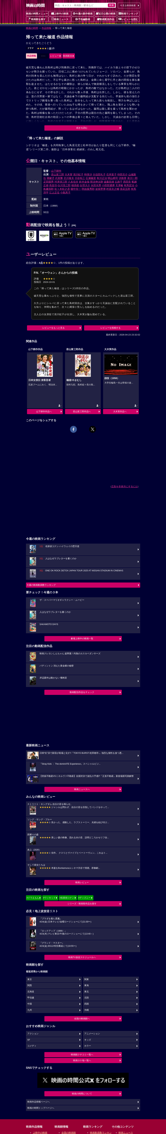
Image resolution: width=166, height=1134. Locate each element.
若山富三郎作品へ (82, 411)
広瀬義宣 (91, 178)
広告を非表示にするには (124, 486)
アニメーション (92, 1033)
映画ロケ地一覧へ (82, 1060)
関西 (29, 985)
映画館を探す (37, 19)
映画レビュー (82, 882)
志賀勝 (59, 178)
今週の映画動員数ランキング (41, 585)
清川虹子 (78, 174)
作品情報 (46, 28)
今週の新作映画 (83, 13)
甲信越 (30, 997)
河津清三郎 (60, 181)
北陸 (86, 997)
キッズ (87, 1040)
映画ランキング (128, 13)
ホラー (87, 1046)
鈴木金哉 (84, 181)
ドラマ (30, 48)
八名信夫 (73, 181)
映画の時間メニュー (37, 13)
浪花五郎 (125, 188)
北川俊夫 (69, 178)
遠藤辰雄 (109, 181)
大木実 (68, 174)
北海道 (30, 991)
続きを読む (82, 128)
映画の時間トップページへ (40, 1108)
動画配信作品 (105, 19)
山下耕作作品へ (44, 411)
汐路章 (122, 178)
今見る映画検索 (128, 5)
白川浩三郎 (64, 185)
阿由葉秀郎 (88, 188)
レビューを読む (128, 19)
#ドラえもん (33, 897)
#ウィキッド (49, 897)
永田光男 (96, 185)
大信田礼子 (99, 174)
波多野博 (100, 188)
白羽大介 (85, 185)
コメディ (31, 1046)
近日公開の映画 (105, 13)
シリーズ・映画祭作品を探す (82, 903)
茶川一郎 (132, 178)
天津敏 (119, 185)
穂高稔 (75, 185)
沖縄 (86, 1010)
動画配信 (67, 56)
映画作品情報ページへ (38, 1102)
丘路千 (118, 181)
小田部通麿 (108, 185)
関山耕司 (113, 178)
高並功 (53, 185)
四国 (86, 1004)
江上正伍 (54, 192)
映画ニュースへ (82, 789)
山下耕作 (56, 170)
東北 (86, 991)
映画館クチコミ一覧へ (82, 1054)
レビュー (54, 56)
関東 (86, 979)
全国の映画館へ (82, 1018)
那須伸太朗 (96, 181)
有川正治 (102, 178)
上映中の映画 (59, 13)
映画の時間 (32, 28)
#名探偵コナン (67, 897)
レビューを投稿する (110, 328)
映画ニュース (59, 19)
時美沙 (88, 174)
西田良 (127, 181)
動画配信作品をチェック (82, 692)
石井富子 (111, 174)
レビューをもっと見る (53, 328)
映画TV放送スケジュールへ (82, 957)
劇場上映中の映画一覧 (82, 638)
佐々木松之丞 (62, 188)
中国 (29, 1004)
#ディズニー (84, 897)
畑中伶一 (76, 188)
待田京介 (122, 174)
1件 (46, 48)
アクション (33, 1033)
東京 (29, 979)
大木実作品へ (120, 411)
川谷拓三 (80, 178)
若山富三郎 (57, 174)
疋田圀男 (48, 181)
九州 (29, 1010)
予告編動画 (82, 19)
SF (28, 1040)
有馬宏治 (129, 185)
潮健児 (50, 178)
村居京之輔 (112, 188)
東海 (86, 985)
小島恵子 (65, 192)
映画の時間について (82, 1093)
